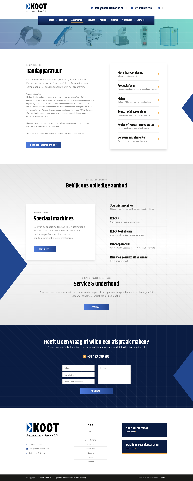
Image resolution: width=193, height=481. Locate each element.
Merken (102, 20)
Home (51, 20)
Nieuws (114, 20)
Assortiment (77, 20)
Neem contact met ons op (42, 145)
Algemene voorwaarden (63, 478)
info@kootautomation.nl (132, 347)
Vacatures (127, 20)
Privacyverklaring (79, 478)
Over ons (63, 20)
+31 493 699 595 (96, 356)
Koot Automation (46, 478)
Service (91, 20)
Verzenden (95, 391)
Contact (141, 20)
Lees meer (43, 249)
